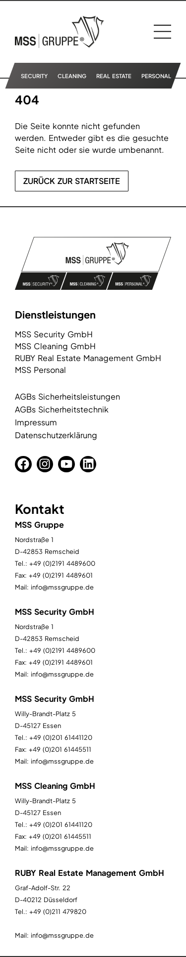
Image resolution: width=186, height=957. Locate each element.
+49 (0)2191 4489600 (62, 563)
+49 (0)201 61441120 (60, 737)
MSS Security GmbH (54, 334)
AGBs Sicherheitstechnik (62, 409)
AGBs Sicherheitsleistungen (67, 396)
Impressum (36, 422)
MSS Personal (40, 370)
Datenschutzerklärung (56, 435)
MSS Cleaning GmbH (55, 346)
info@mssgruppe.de (62, 587)
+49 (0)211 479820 (57, 911)
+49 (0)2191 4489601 (61, 575)
